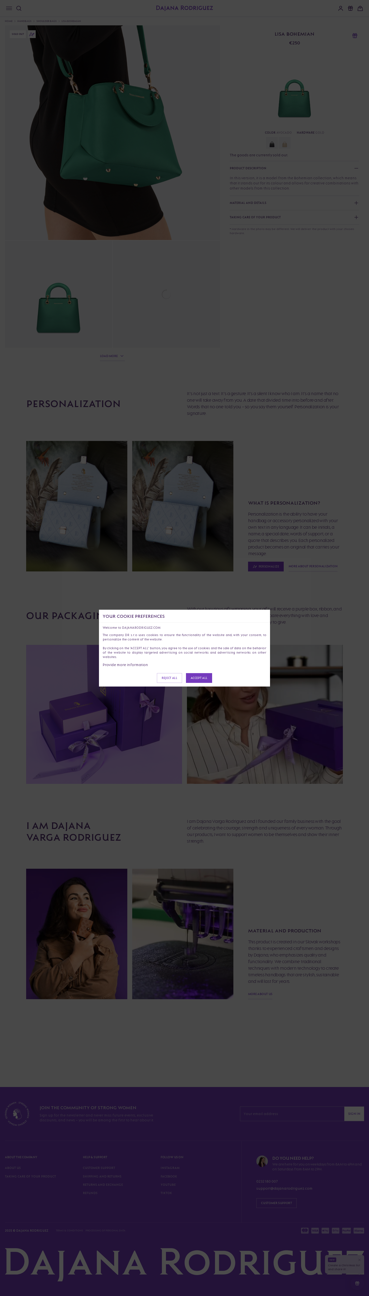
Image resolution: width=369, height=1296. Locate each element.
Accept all (199, 678)
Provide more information (125, 665)
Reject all (169, 678)
